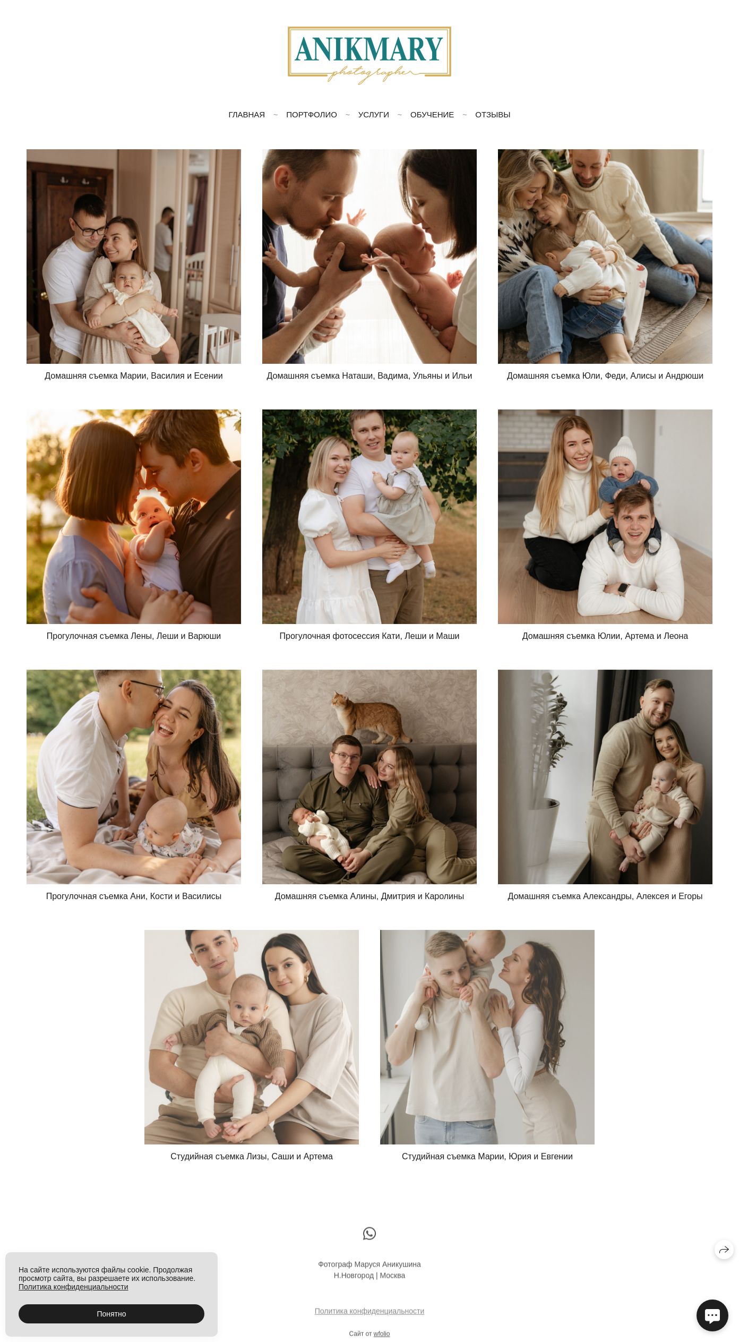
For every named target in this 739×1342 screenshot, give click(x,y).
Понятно (111, 1314)
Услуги (373, 114)
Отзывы (492, 114)
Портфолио (311, 114)
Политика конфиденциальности (370, 1315)
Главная (246, 114)
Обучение (432, 114)
